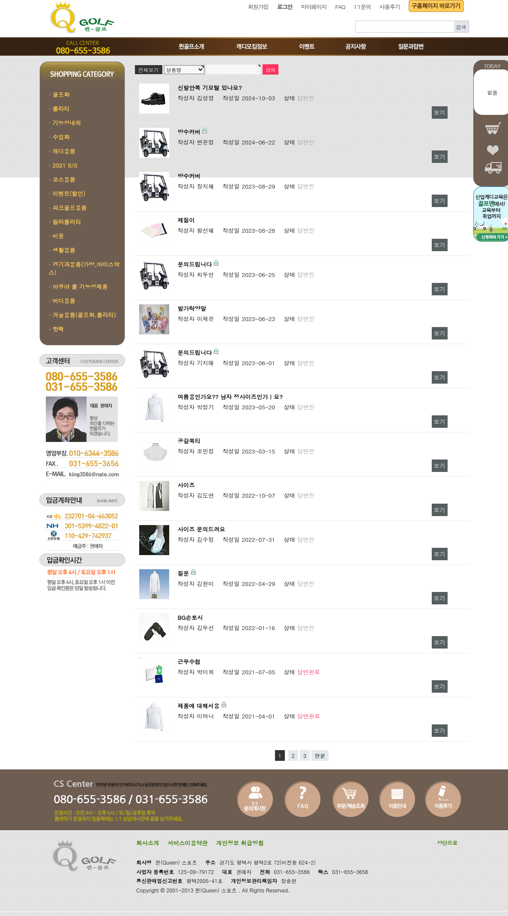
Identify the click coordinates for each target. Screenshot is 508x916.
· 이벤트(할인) (67, 193)
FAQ (340, 7)
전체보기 (148, 69)
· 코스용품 (62, 179)
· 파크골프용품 (68, 208)
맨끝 (320, 755)
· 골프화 (59, 94)
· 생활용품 (62, 250)
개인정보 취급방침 (240, 843)
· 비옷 (56, 236)
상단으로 (447, 842)
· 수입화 (59, 137)
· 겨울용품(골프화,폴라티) (82, 315)
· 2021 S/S (63, 165)
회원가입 (258, 7)
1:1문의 (362, 7)
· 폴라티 (59, 109)
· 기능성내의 (65, 123)
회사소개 (147, 843)
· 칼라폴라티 (65, 222)
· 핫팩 (56, 329)
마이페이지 (314, 7)
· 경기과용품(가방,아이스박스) (84, 268)
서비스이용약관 (187, 843)
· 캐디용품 (62, 151)
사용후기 (390, 7)
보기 (439, 112)
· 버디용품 (62, 301)
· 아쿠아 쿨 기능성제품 (78, 286)
